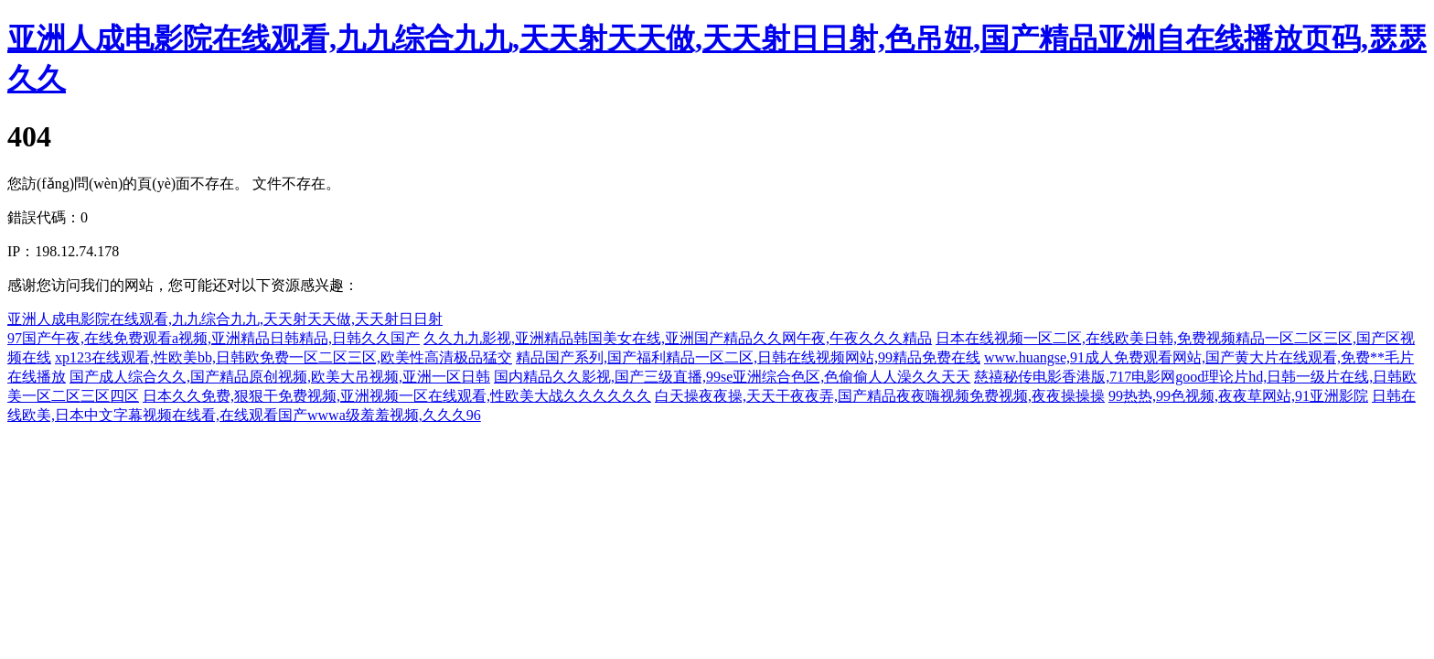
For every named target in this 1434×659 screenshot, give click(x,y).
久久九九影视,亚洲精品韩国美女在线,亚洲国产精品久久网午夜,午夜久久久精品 (677, 338)
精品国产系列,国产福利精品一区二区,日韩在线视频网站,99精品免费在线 (748, 357)
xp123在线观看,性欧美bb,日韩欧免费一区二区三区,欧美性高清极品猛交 (283, 357)
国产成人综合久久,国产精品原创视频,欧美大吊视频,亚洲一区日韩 (280, 376)
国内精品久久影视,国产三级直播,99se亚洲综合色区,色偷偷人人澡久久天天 (732, 376)
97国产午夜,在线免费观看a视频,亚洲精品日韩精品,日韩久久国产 (213, 338)
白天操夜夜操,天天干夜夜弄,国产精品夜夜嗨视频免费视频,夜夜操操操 (880, 396)
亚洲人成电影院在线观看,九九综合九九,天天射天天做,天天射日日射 (225, 319)
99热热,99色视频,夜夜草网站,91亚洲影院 (1238, 396)
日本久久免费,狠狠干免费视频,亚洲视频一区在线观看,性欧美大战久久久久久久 (397, 396)
